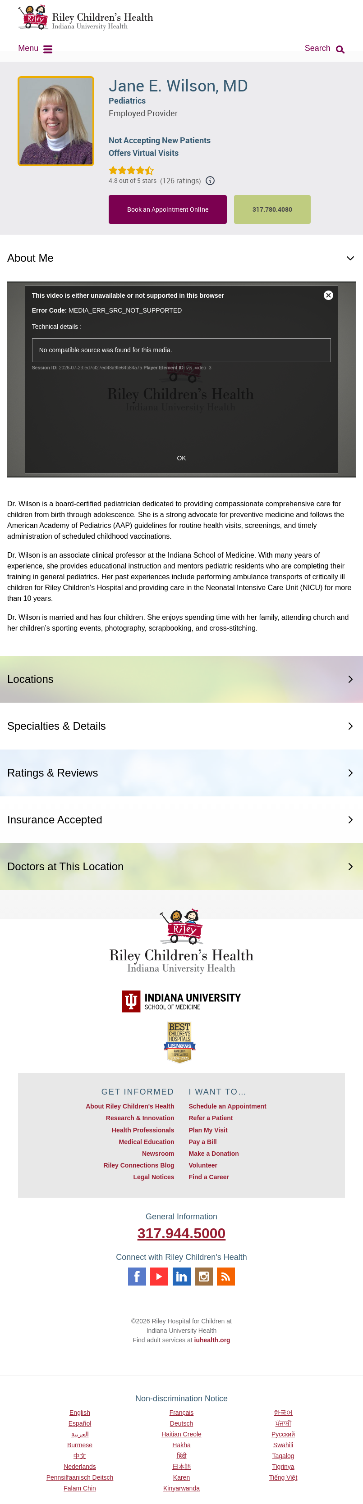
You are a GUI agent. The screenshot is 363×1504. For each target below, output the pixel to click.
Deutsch (181, 1423)
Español (80, 1423)
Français (182, 1412)
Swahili (283, 1445)
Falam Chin (80, 1488)
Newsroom (158, 1153)
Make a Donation (214, 1153)
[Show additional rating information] (210, 180)
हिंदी (182, 1455)
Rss (226, 1277)
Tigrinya (283, 1466)
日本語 (181, 1466)
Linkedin (182, 1277)
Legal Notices (153, 1177)
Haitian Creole (181, 1434)
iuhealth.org (212, 1340)
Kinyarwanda (181, 1488)
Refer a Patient (211, 1118)
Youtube (159, 1277)
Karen (181, 1477)
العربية (80, 1434)
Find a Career (209, 1177)
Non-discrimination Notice (181, 1398)
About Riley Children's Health (130, 1106)
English (79, 1412)
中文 (80, 1455)
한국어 (283, 1412)
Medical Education (147, 1141)
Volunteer (203, 1165)
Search (318, 48)
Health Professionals (143, 1130)
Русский (283, 1434)
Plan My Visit (208, 1130)
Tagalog (283, 1455)
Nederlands (80, 1466)
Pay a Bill (203, 1141)
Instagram (204, 1277)
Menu (28, 48)
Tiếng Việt (283, 1477)
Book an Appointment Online (167, 209)
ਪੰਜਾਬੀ (283, 1423)
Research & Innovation (140, 1118)
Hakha (181, 1445)
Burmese (79, 1445)
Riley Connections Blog (138, 1165)
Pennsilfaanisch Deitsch (80, 1477)
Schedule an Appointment (228, 1106)
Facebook (137, 1277)
